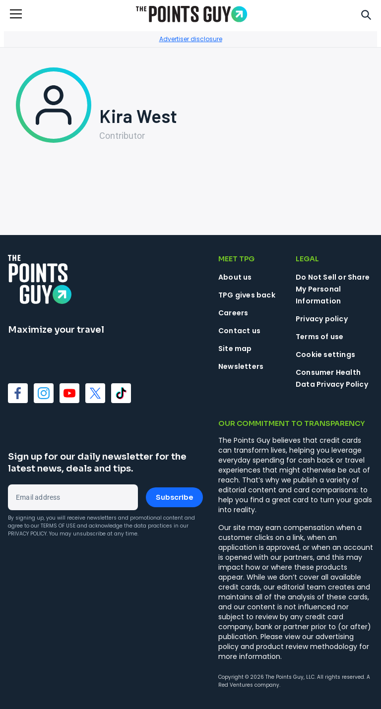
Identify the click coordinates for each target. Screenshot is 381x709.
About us (235, 277)
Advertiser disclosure (190, 39)
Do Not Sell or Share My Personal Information (333, 289)
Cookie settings (325, 354)
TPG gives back (246, 295)
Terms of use (319, 337)
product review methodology (306, 646)
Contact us (239, 331)
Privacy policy (322, 319)
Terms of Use (58, 526)
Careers (233, 313)
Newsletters (240, 366)
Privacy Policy (27, 533)
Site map (235, 349)
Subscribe (174, 497)
